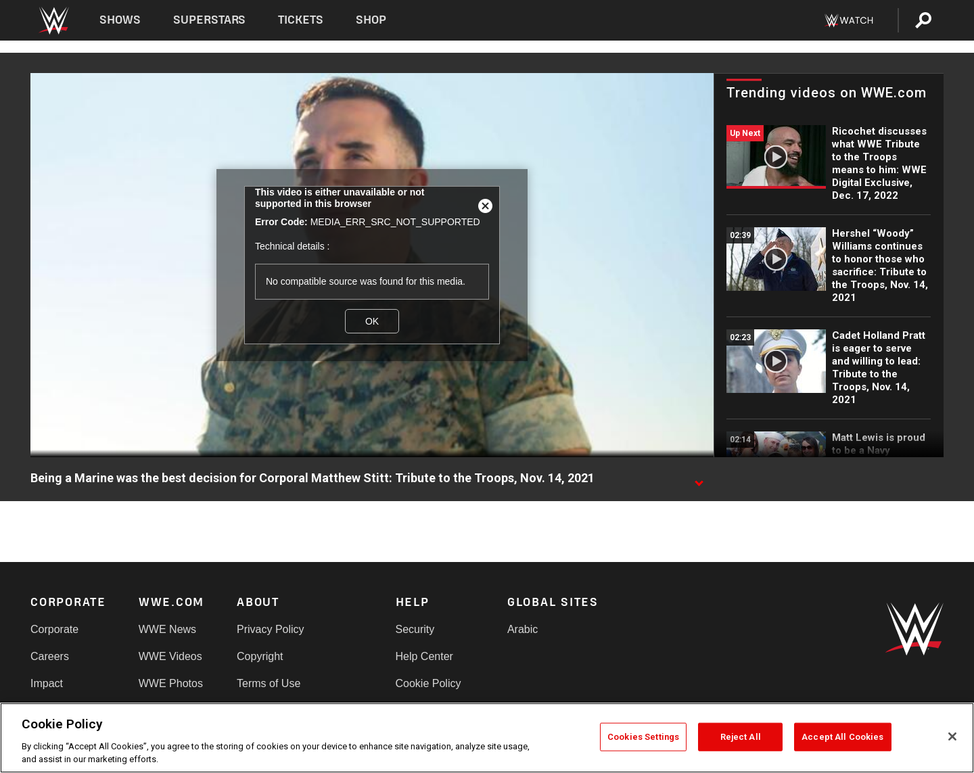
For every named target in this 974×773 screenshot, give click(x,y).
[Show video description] (699, 479)
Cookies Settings (643, 737)
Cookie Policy (428, 683)
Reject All (740, 737)
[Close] (952, 736)
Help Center (424, 656)
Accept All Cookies (842, 737)
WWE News (167, 629)
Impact (46, 683)
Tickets (300, 20)
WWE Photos (171, 683)
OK (372, 321)
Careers (49, 656)
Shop (371, 20)
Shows (120, 20)
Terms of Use (268, 683)
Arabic (522, 629)
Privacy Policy (270, 629)
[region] (487, 738)
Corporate (54, 629)
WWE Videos (170, 656)
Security (415, 629)
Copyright (260, 656)
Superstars (209, 20)
